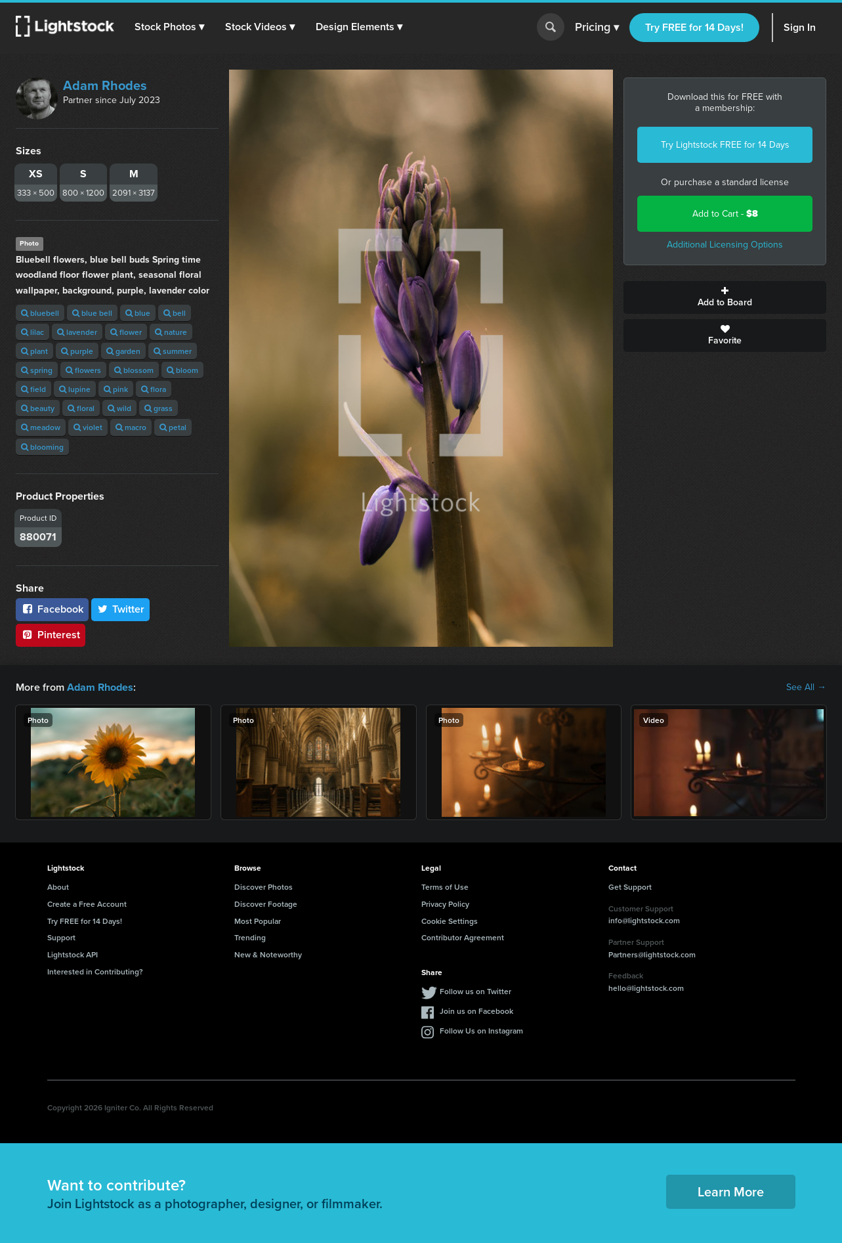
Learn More (731, 1191)
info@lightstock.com (644, 920)
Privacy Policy (445, 903)
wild (119, 408)
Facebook (52, 609)
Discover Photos (263, 886)
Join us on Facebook (476, 1010)
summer (173, 351)
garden (123, 351)
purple (77, 351)
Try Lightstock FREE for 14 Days (725, 145)
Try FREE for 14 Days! (694, 27)
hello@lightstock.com (646, 987)
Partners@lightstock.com (652, 953)
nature (171, 332)
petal (172, 427)
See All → (806, 687)
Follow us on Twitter (475, 991)
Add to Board (724, 297)
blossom (134, 370)
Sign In (800, 27)
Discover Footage (265, 903)
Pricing (597, 27)
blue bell (92, 312)
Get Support (630, 886)
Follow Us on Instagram (481, 1030)
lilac (32, 332)
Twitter (120, 609)
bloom (182, 370)
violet (88, 427)
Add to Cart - (725, 214)
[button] (170, 27)
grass (158, 408)
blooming (42, 446)
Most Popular (257, 920)
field (33, 389)
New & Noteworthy (268, 954)
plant (34, 351)
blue (137, 312)
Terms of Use (445, 886)
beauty (37, 408)
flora (153, 389)
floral (81, 408)
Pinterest (50, 634)
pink (116, 389)
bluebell (40, 312)
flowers (83, 370)
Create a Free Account (87, 903)
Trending (250, 937)
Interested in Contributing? (95, 971)
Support (61, 937)
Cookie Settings (449, 920)
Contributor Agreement (462, 937)
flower (126, 332)
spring (37, 370)
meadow (40, 427)
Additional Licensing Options (725, 244)
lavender (77, 332)
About (58, 886)
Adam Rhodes (105, 85)
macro (131, 427)
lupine (75, 389)
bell (174, 312)
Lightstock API (72, 954)
